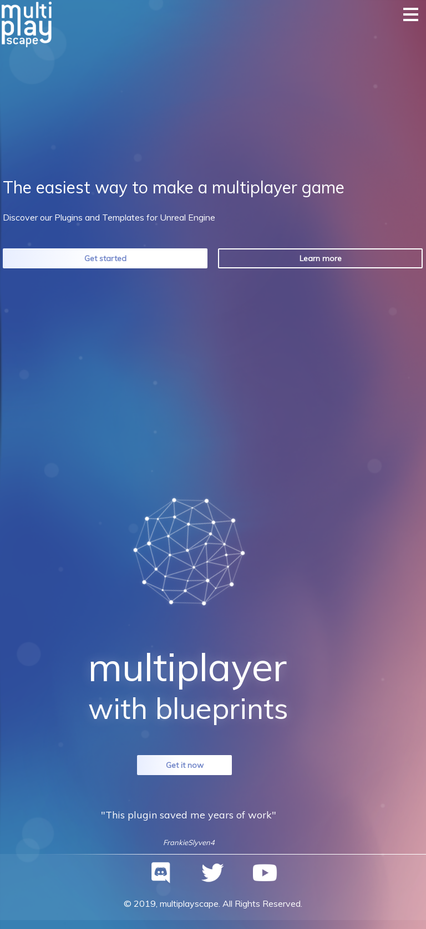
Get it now (185, 765)
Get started (105, 258)
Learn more (321, 258)
